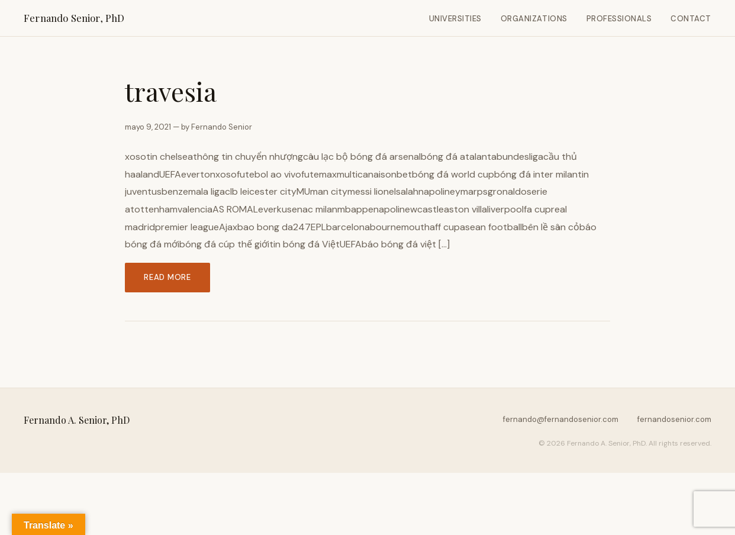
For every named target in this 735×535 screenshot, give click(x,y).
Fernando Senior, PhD (74, 17)
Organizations (534, 19)
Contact (690, 19)
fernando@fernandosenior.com (560, 419)
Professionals (619, 19)
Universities (455, 19)
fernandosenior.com (674, 419)
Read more (167, 277)
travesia (171, 91)
